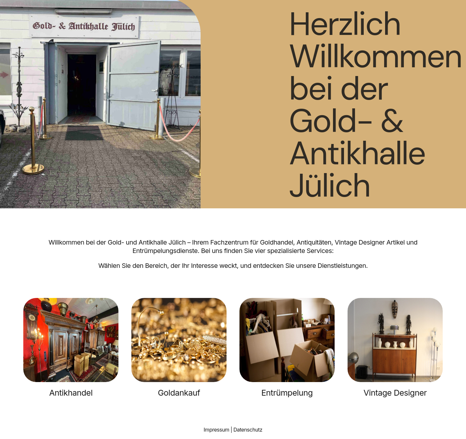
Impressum (216, 429)
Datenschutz (247, 429)
